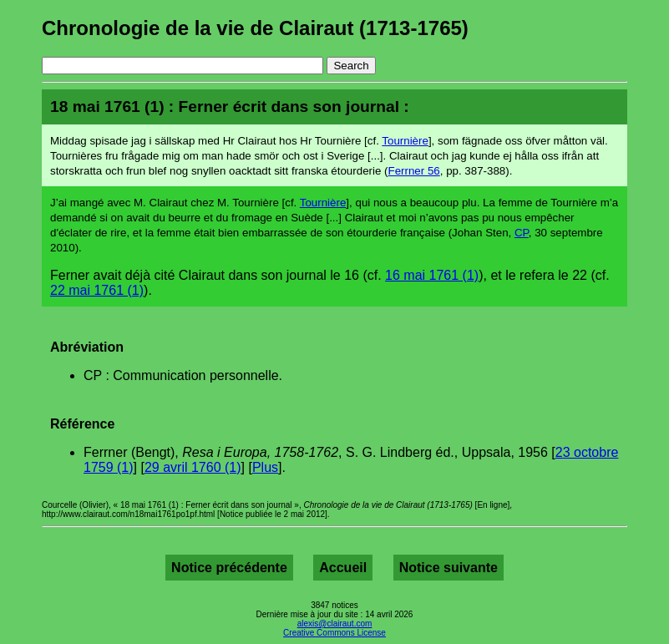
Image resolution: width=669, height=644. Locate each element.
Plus (265, 467)
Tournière (405, 140)
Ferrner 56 (414, 171)
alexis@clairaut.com (335, 623)
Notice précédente (229, 567)
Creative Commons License (334, 632)
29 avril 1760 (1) (192, 467)
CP (521, 232)
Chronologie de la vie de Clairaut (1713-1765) (255, 28)
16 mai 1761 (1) (432, 275)
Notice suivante (448, 567)
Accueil (343, 567)
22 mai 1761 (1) (97, 290)
